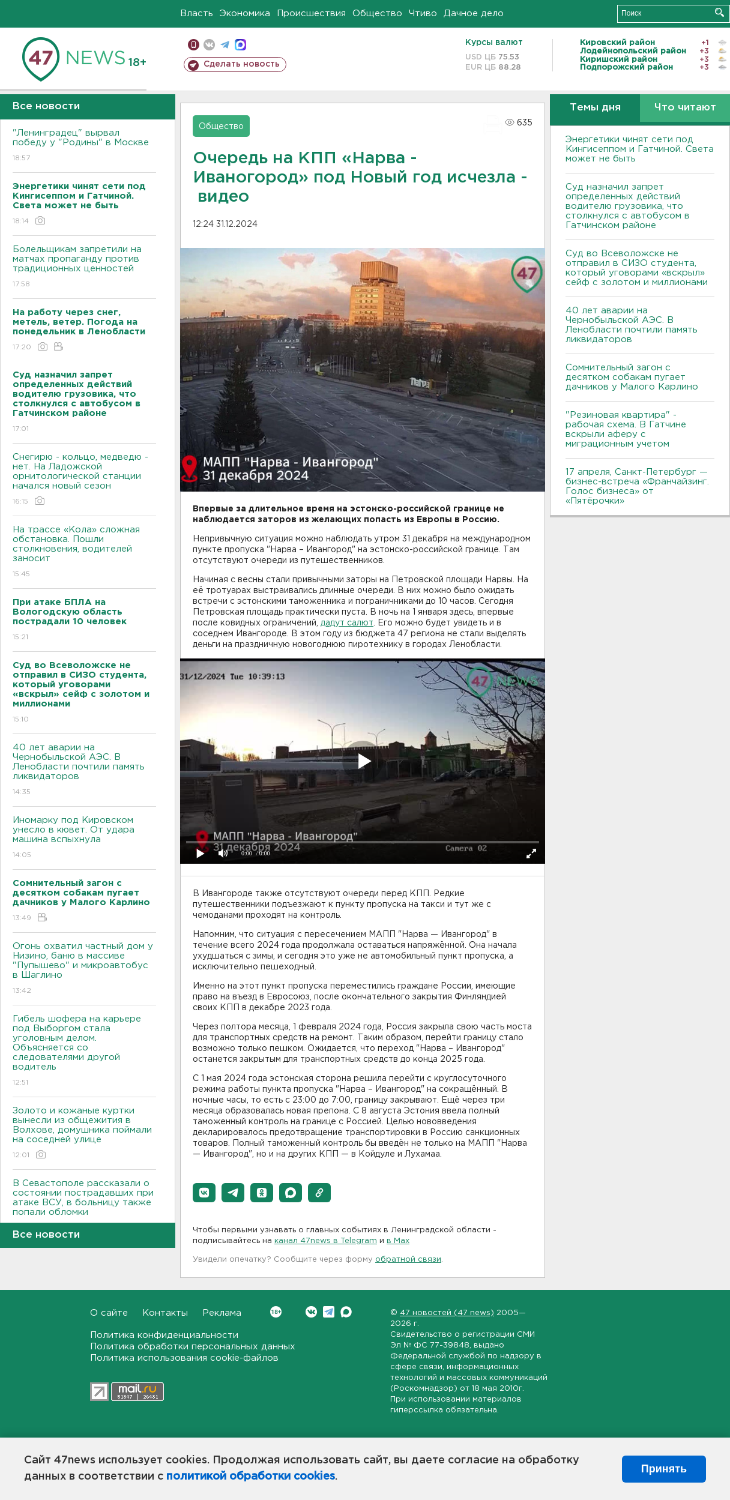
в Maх (398, 1241)
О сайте (109, 1313)
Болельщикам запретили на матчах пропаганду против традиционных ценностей (84, 267)
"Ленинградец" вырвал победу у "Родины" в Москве (84, 146)
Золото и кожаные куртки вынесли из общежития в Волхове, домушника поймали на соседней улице (84, 1133)
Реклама (221, 1313)
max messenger (240, 44)
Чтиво (423, 13)
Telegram (328, 1312)
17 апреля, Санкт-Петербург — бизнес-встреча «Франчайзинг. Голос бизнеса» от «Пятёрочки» (637, 486)
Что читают (685, 107)
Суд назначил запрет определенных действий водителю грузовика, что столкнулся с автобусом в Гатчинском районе (628, 206)
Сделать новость (242, 64)
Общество (377, 13)
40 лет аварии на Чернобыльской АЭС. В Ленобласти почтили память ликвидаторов (84, 770)
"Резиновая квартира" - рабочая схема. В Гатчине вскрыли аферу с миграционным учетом (626, 429)
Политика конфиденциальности (164, 1335)
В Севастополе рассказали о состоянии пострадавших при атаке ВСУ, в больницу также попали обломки (84, 1206)
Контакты (165, 1313)
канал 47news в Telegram (325, 1241)
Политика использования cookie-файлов (184, 1358)
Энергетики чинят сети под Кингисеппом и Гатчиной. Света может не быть (640, 149)
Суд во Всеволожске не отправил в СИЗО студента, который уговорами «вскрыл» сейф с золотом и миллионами (637, 268)
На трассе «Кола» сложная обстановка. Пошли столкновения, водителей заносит (84, 552)
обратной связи (408, 1259)
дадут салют (347, 623)
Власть (196, 13)
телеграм (225, 44)
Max (346, 1312)
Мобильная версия (193, 44)
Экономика (245, 13)
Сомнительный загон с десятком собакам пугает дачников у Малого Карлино (632, 377)
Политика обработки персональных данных (192, 1347)
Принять (664, 1469)
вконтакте (209, 44)
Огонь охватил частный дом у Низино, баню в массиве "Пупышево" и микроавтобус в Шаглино (84, 969)
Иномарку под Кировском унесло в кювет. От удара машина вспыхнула (84, 838)
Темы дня (595, 107)
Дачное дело (474, 13)
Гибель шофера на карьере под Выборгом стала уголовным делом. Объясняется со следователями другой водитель (84, 1051)
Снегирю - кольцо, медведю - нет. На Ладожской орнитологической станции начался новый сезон (84, 480)
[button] (204, 1192)
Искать (719, 12)
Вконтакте (276, 1312)
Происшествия (311, 13)
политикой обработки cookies (250, 1476)
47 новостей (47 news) (447, 1313)
